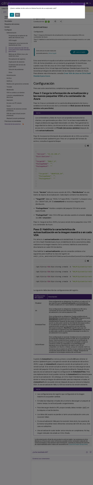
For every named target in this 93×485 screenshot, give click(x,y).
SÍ (12, 15)
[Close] (84, 4)
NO (17, 15)
